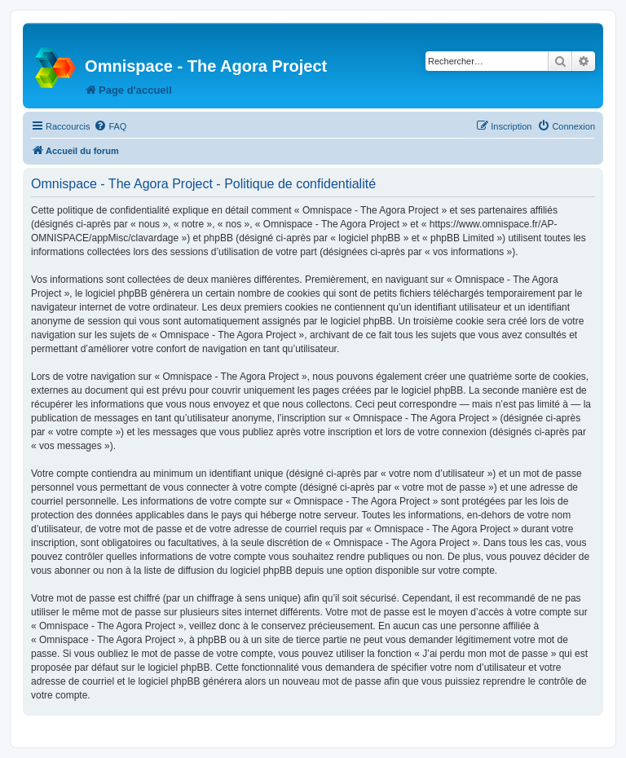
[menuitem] (110, 126)
